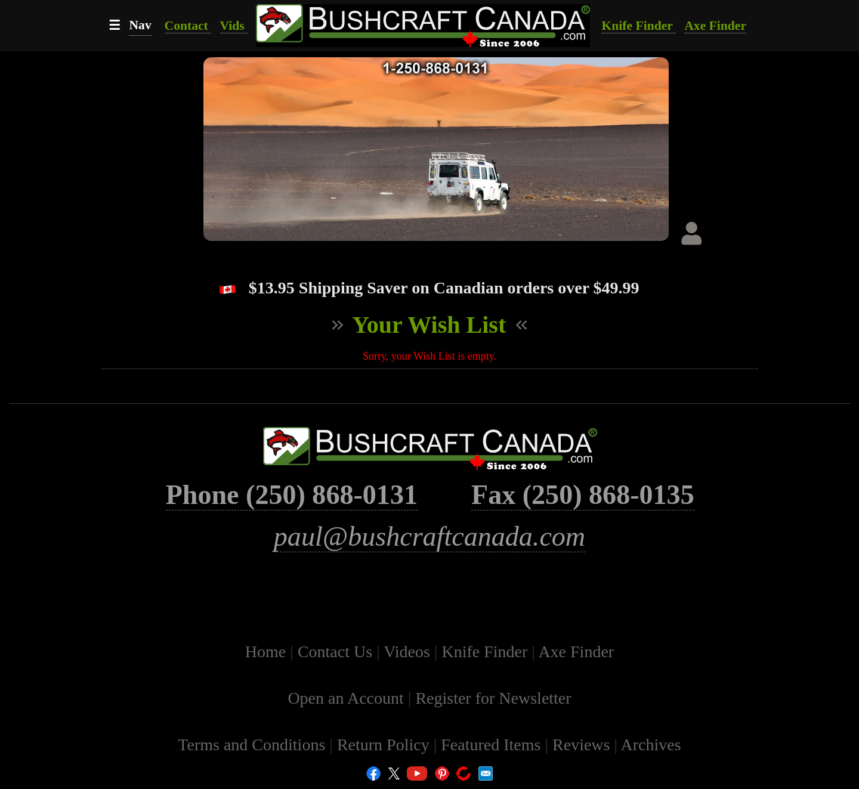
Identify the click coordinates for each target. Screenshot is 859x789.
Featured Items (493, 744)
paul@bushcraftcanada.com (429, 536)
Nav (140, 25)
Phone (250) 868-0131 (292, 494)
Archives (651, 744)
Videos (409, 651)
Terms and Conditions (253, 744)
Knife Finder (638, 25)
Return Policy (385, 744)
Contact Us (337, 651)
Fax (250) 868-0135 (582, 494)
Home (267, 651)
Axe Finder (715, 25)
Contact (188, 25)
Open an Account (345, 698)
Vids (234, 25)
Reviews (583, 744)
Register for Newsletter (493, 698)
